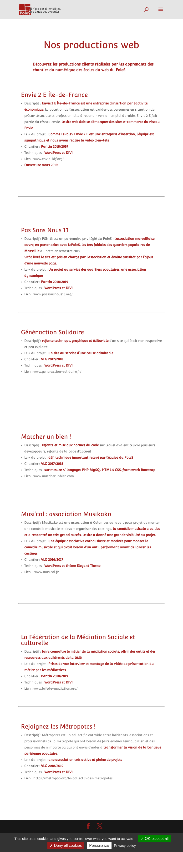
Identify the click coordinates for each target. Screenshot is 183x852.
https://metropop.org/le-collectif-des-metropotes (72, 778)
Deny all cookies (66, 845)
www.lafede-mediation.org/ (56, 688)
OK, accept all (154, 839)
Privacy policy (125, 845)
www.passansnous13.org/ (52, 294)
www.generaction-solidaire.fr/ (57, 371)
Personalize (99, 845)
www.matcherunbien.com (53, 476)
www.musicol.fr (46, 572)
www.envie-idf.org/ (48, 159)
